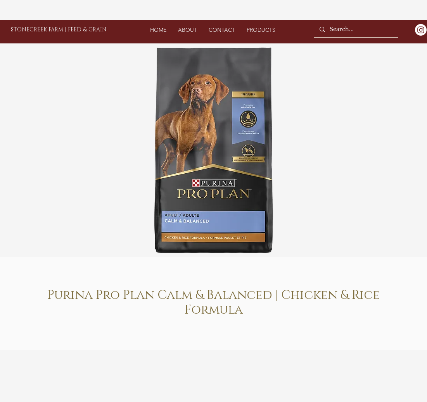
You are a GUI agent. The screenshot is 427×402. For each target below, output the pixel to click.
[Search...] (356, 29)
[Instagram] (421, 30)
